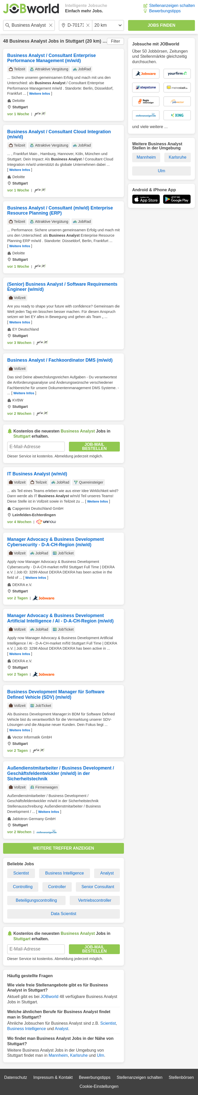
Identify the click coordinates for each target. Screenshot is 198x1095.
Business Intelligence (64, 873)
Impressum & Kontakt (53, 1077)
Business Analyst (28, 41)
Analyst (107, 873)
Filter (115, 41)
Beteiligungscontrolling (36, 900)
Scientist (21, 873)
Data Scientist (63, 913)
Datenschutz (15, 1077)
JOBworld (49, 996)
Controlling (22, 887)
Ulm (100, 1055)
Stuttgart (74, 41)
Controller (57, 887)
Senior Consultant (98, 887)
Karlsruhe (79, 1055)
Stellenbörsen (181, 1077)
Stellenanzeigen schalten (172, 5)
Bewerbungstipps (165, 11)
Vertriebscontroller (94, 900)
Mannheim (58, 1055)
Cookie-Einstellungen (98, 1086)
